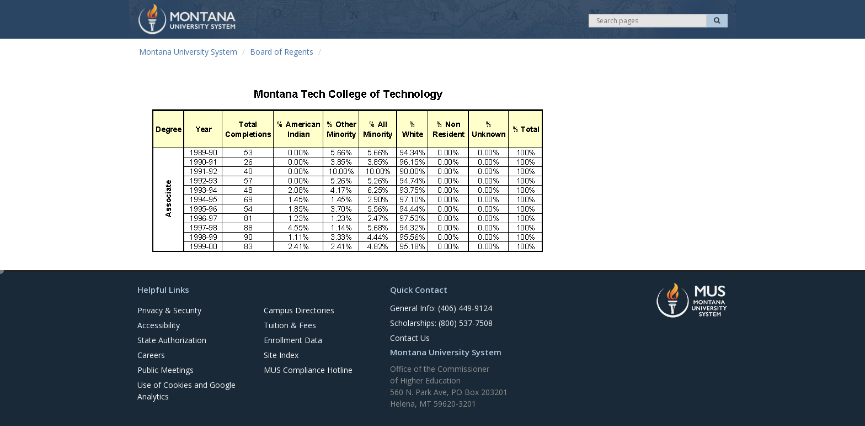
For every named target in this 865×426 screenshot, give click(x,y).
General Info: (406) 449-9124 (441, 308)
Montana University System (188, 51)
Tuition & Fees (290, 325)
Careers (151, 355)
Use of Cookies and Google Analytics (186, 391)
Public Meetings (165, 370)
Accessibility (158, 325)
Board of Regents (281, 51)
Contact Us (410, 338)
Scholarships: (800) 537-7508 (441, 323)
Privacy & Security (169, 310)
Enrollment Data (293, 340)
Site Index (281, 355)
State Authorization (171, 340)
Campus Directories (299, 310)
